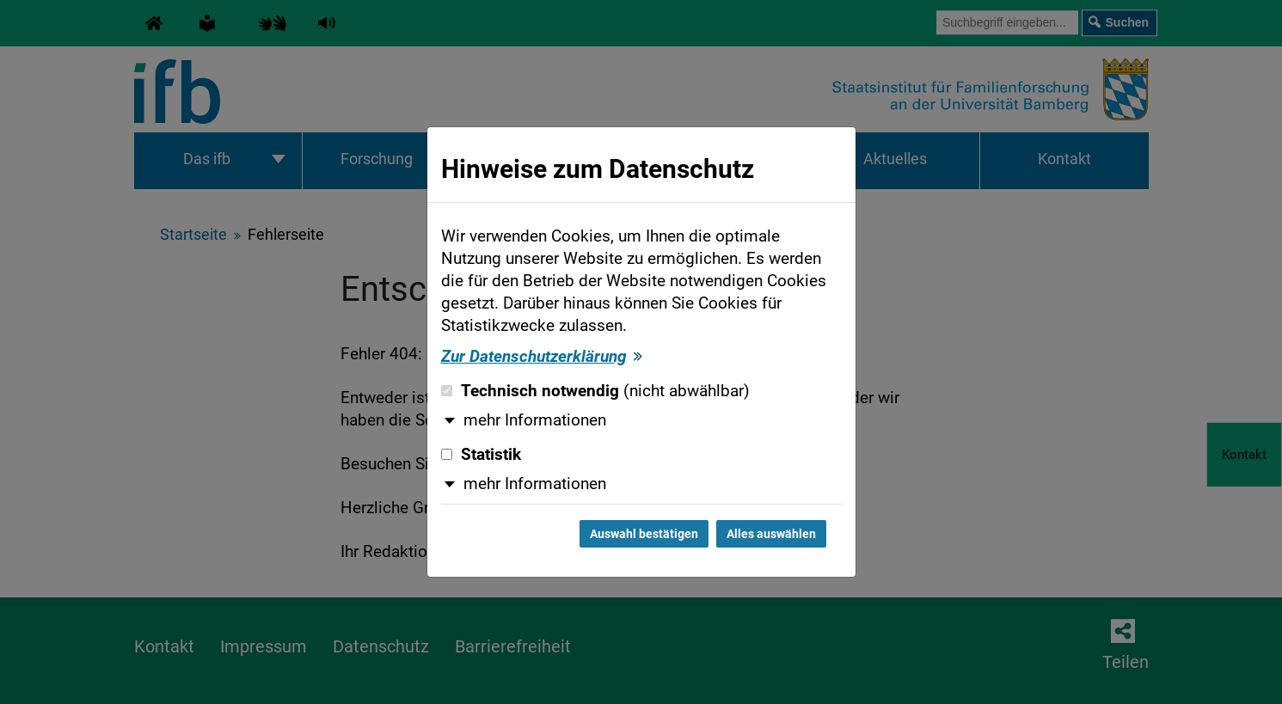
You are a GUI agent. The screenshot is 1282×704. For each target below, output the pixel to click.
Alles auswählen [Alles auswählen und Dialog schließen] (771, 534)
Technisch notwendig (595, 391)
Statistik (481, 454)
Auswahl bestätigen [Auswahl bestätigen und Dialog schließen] (644, 534)
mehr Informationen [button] (534, 420)
